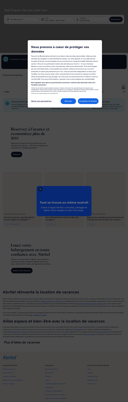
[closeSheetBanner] (26, 188)
